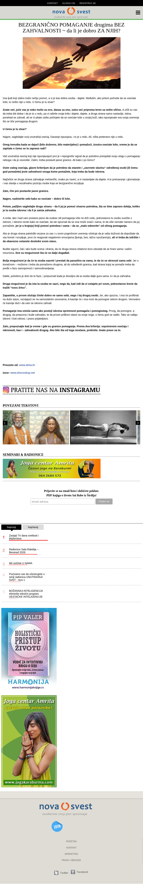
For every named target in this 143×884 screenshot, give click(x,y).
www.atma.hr (27, 365)
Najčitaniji (33, 527)
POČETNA (71, 841)
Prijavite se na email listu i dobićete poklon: (71, 491)
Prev (5, 423)
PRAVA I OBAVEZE (71, 860)
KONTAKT (71, 847)
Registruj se (88, 3)
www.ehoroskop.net (22, 372)
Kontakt (52, 3)
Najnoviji (11, 528)
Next (138, 423)
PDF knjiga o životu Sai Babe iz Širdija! (71, 495)
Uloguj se (68, 3)
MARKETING (71, 854)
